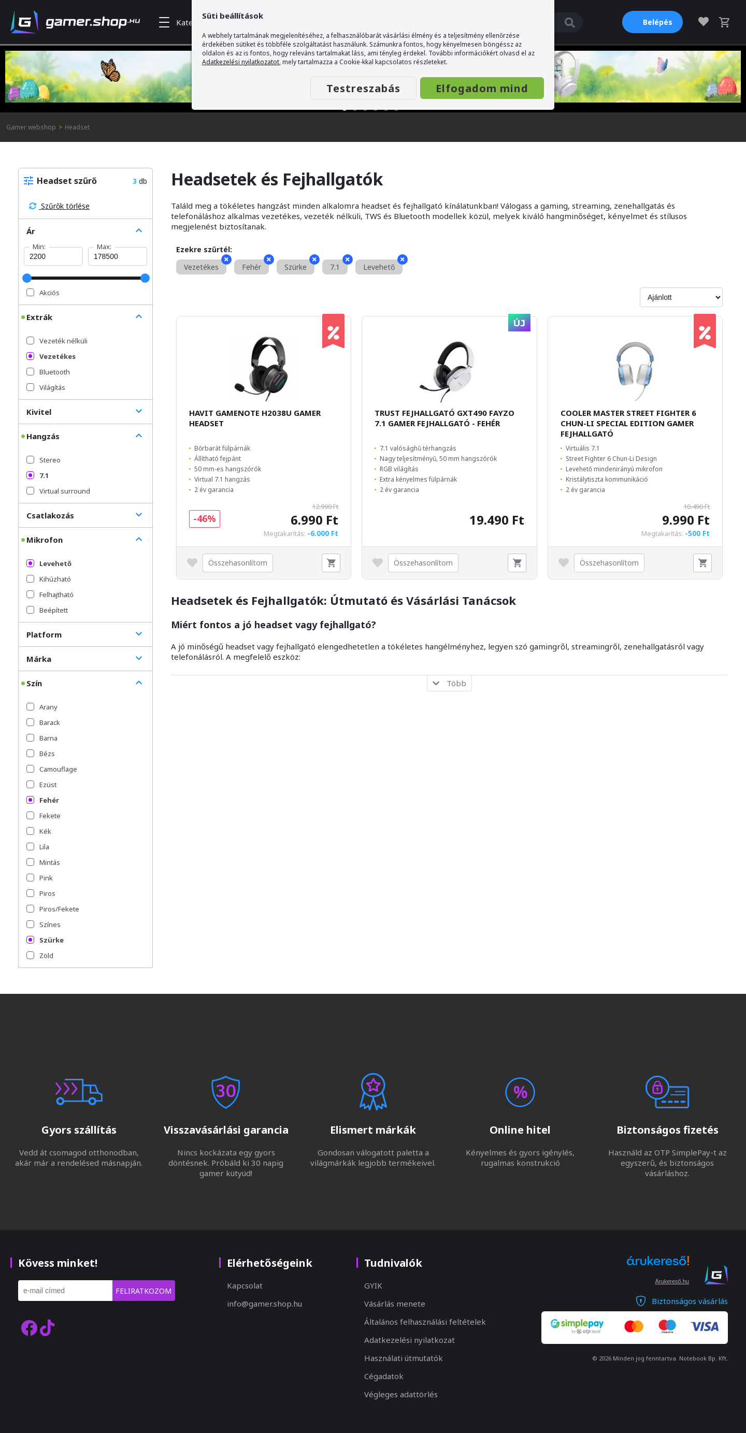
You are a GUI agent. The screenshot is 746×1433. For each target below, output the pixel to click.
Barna (42, 738)
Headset (77, 127)
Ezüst (41, 784)
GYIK (373, 1285)
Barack (43, 722)
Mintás (43, 862)
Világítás (45, 387)
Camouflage (51, 769)
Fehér (42, 800)
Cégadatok (384, 1376)
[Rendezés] (681, 297)
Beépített (47, 610)
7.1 (37, 475)
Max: (104, 246)
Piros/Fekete (52, 909)
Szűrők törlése (59, 206)
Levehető (48, 563)
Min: (39, 246)
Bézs (40, 753)
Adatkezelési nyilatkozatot (240, 61)
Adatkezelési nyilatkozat (409, 1340)
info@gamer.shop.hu (264, 1303)
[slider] (27, 278)
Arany (42, 707)
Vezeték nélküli (57, 340)
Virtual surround (58, 491)
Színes (43, 924)
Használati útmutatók (403, 1358)
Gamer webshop (31, 127)
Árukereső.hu (672, 1281)
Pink (39, 877)
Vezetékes (51, 356)
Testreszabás (363, 88)
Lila (37, 846)
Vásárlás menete (394, 1303)
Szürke (45, 940)
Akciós (43, 292)
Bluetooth (48, 372)
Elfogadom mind (482, 88)
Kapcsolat (245, 1285)
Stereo (43, 460)
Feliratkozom (143, 1291)
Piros (40, 893)
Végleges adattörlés (401, 1394)
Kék (38, 831)
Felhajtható (50, 594)
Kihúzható (48, 579)
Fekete (43, 815)
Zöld (39, 955)
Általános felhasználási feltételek (425, 1321)
